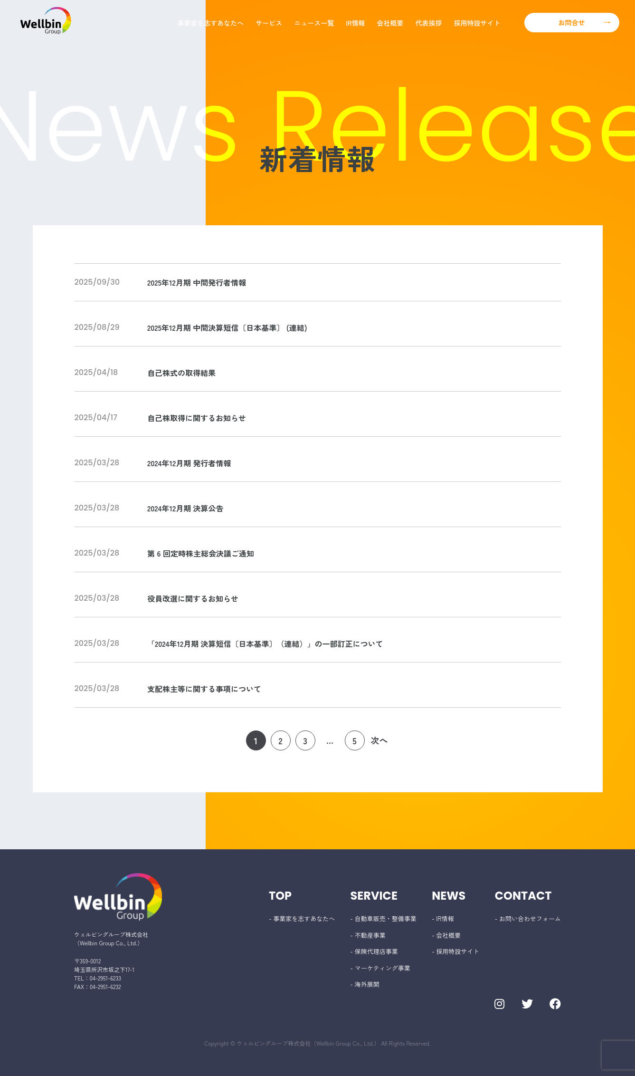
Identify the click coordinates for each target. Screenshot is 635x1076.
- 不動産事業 (368, 935)
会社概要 (390, 23)
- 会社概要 (446, 935)
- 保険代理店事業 (374, 951)
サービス (269, 23)
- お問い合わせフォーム (528, 918)
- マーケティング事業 (380, 967)
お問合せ (572, 22)
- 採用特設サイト (455, 951)
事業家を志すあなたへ (210, 23)
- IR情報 (443, 918)
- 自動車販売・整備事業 (384, 918)
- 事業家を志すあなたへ (302, 918)
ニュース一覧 (314, 23)
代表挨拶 (429, 23)
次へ (379, 740)
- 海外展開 (365, 984)
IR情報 (355, 23)
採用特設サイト (477, 23)
